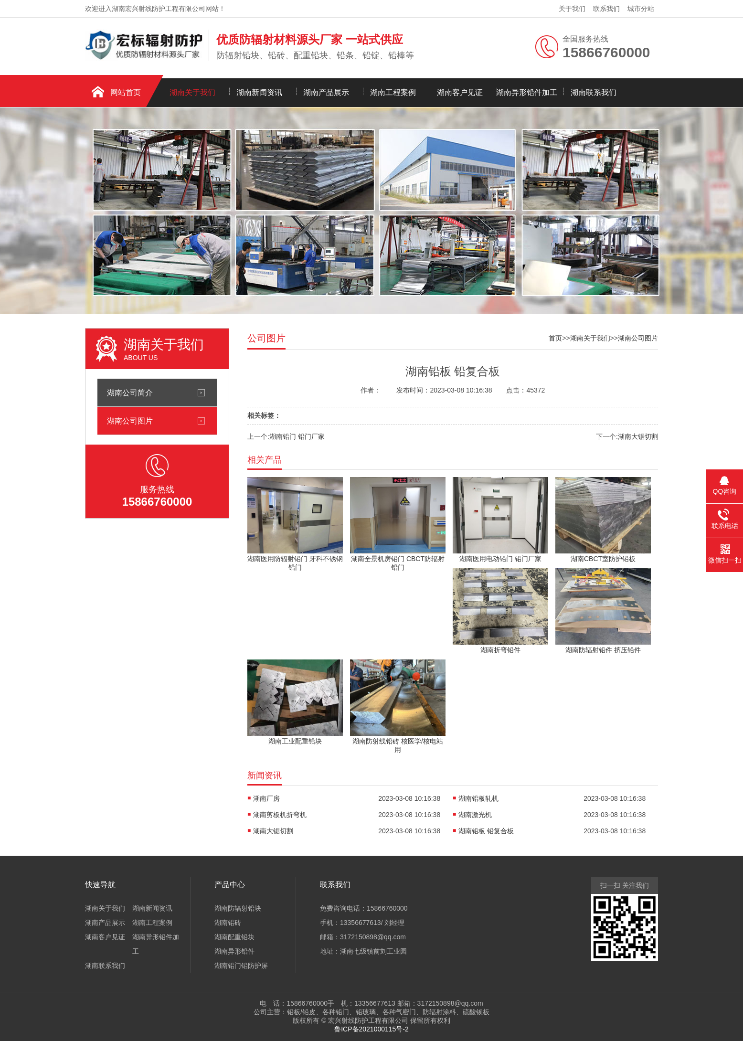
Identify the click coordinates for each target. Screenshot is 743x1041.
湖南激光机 (475, 814)
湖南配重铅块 (234, 937)
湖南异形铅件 (234, 951)
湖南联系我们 (593, 92)
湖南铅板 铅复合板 (486, 831)
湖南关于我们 (192, 92)
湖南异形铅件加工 (526, 92)
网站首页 (125, 92)
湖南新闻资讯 (259, 92)
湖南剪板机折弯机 (280, 814)
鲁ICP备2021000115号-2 (371, 1029)
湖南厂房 (266, 798)
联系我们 (606, 8)
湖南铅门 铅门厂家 (297, 436)
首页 (555, 338)
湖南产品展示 (326, 92)
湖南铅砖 (227, 922)
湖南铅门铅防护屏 (241, 965)
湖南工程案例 (393, 92)
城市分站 (640, 8)
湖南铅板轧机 (478, 798)
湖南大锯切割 (638, 436)
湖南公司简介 (130, 392)
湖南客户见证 (460, 92)
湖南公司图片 (130, 420)
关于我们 (572, 8)
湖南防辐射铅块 (237, 908)
